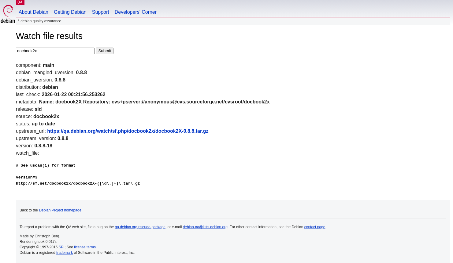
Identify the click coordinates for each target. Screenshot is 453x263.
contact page (314, 227)
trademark (64, 252)
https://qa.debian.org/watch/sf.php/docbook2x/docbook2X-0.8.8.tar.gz (127, 131)
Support (100, 12)
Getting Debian (70, 12)
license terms (85, 247)
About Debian (33, 12)
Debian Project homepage (60, 210)
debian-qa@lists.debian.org (205, 227)
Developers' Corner (136, 12)
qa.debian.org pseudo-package (140, 227)
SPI (62, 247)
